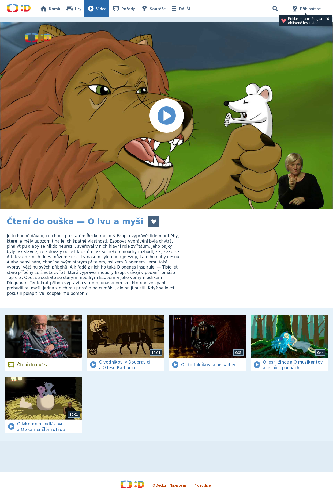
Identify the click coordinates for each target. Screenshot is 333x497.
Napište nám (180, 485)
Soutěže (153, 9)
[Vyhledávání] (275, 8)
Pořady (123, 9)
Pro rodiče (202, 485)
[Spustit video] (166, 115)
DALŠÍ (180, 9)
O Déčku (159, 485)
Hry (73, 9)
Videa (97, 9)
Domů (49, 9)
